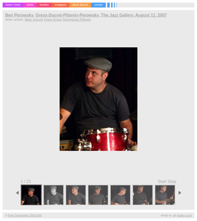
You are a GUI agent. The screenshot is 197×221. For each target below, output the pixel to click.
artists (30, 4)
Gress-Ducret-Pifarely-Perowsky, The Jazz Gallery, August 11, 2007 (101, 15)
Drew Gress (53, 19)
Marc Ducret (34, 19)
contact (98, 4)
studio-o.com (184, 215)
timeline (44, 4)
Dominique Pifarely (77, 19)
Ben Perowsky (19, 15)
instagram (60, 4)
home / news (13, 4)
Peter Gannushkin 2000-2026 (25, 215)
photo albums (80, 4)
